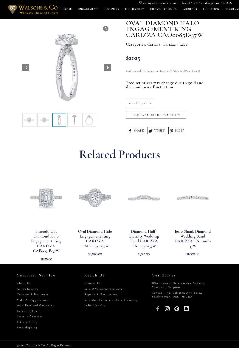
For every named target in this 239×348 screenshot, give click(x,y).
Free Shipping (27, 327)
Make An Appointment (33, 300)
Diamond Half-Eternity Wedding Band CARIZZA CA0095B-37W (144, 239)
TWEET (157, 131)
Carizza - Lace (175, 44)
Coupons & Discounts (33, 294)
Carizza (154, 44)
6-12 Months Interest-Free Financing (111, 300)
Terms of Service (30, 316)
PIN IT (177, 131)
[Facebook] (158, 308)
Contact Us (92, 283)
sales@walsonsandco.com (160, 3)
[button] (107, 67)
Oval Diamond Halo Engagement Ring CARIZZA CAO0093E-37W (95, 239)
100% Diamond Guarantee (35, 305)
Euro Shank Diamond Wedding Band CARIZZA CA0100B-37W (193, 239)
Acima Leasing (27, 288)
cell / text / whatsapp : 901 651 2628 (208, 3)
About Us (24, 283)
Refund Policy (27, 311)
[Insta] (167, 308)
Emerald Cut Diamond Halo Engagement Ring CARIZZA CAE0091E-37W (46, 241)
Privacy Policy (27, 322)
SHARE (136, 131)
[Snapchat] (186, 308)
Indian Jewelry (94, 305)
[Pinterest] (177, 308)
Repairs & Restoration (101, 294)
